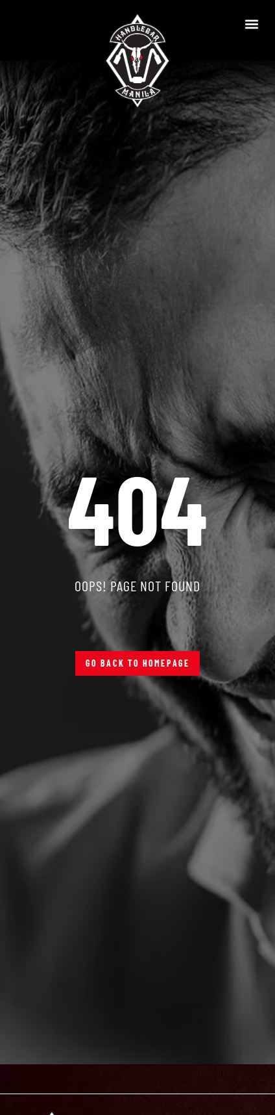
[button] (251, 23)
